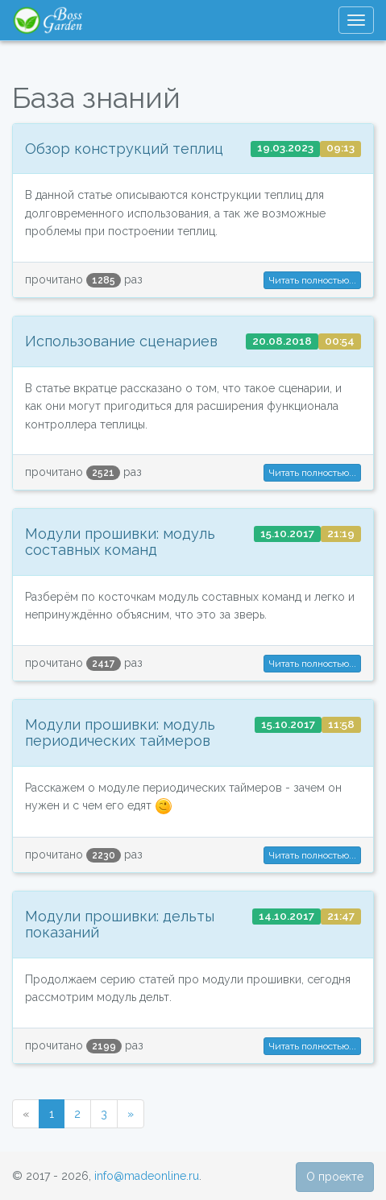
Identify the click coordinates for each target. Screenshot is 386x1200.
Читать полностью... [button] (312, 280)
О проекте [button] (334, 1176)
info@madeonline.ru (146, 1175)
